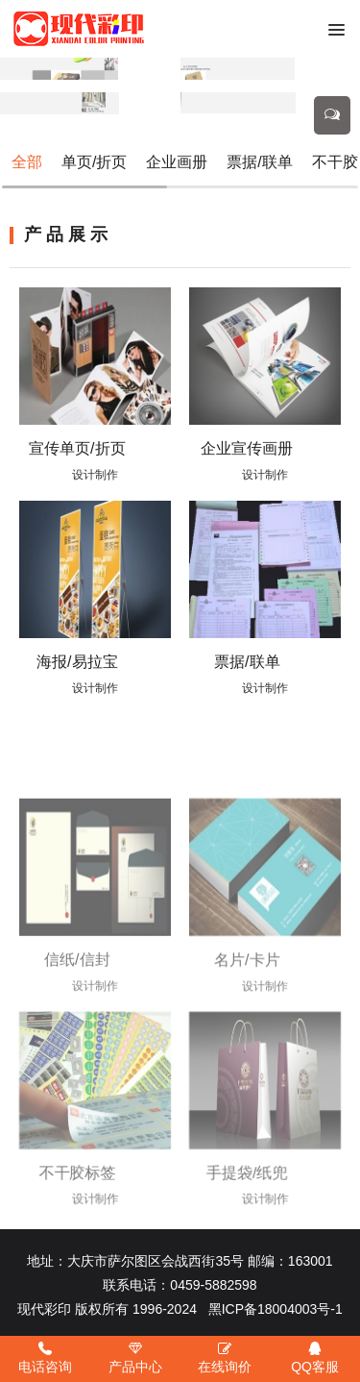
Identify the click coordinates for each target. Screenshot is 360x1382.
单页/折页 (94, 162)
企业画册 (176, 162)
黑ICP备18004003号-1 (275, 1309)
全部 (27, 162)
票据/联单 (259, 162)
